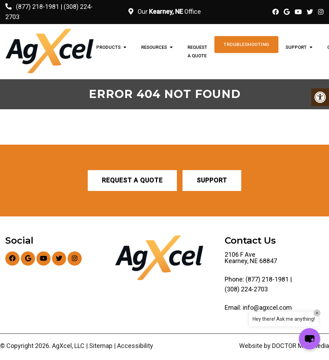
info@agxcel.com (267, 307)
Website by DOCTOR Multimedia (284, 346)
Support (296, 47)
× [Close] (317, 313)
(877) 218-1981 (37, 6)
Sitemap (100, 346)
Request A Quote (197, 51)
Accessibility (135, 346)
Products (108, 47)
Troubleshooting (246, 44)
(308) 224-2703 (246, 289)
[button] (309, 338)
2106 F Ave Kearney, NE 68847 (251, 257)
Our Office (168, 11)
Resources (154, 47)
